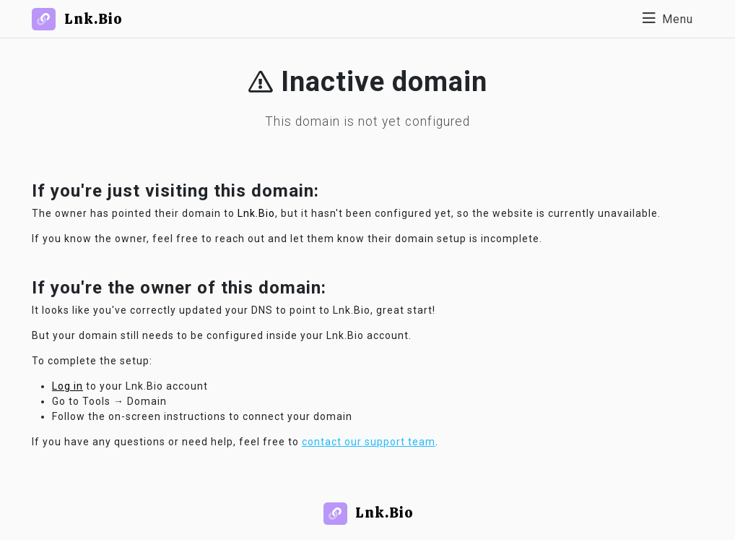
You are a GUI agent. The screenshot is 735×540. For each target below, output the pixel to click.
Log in (67, 386)
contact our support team (368, 441)
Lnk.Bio (256, 213)
